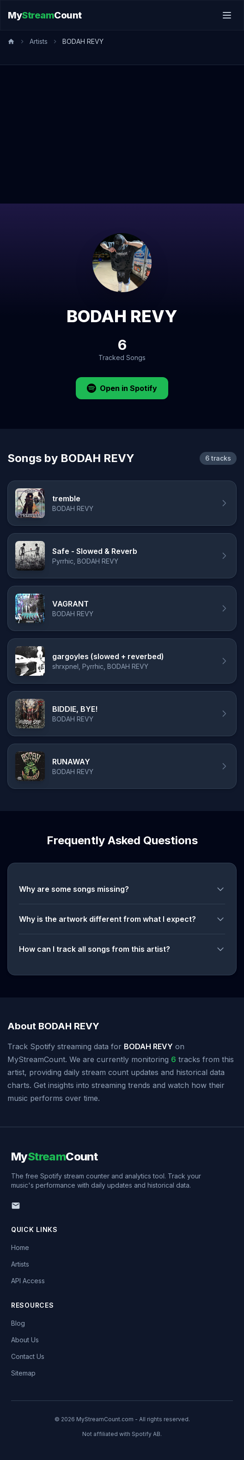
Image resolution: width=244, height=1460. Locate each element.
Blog (18, 1323)
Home (20, 1247)
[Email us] (15, 1205)
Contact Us (27, 1356)
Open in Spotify (122, 388)
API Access (28, 1281)
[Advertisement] (122, 134)
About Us (25, 1340)
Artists (39, 41)
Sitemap (23, 1373)
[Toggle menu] (227, 15)
